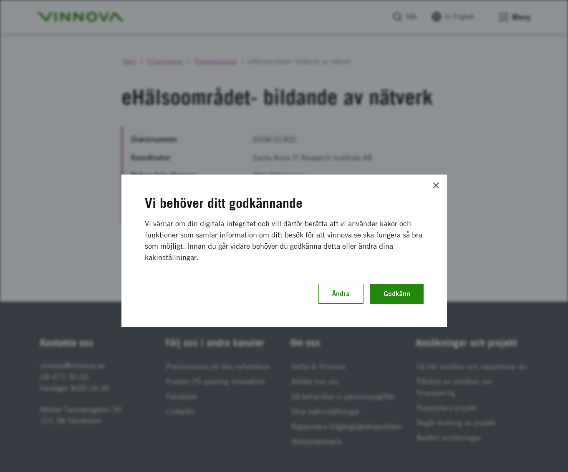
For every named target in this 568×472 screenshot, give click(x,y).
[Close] (436, 185)
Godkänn (397, 294)
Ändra (341, 294)
